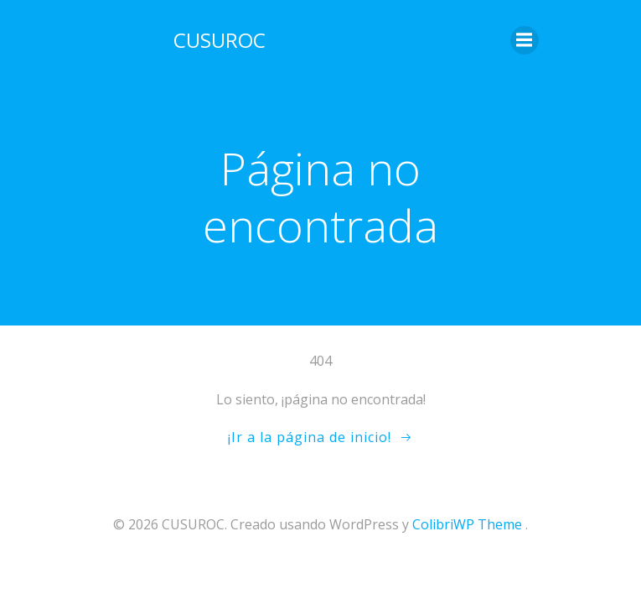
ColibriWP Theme (467, 524)
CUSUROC (219, 40)
